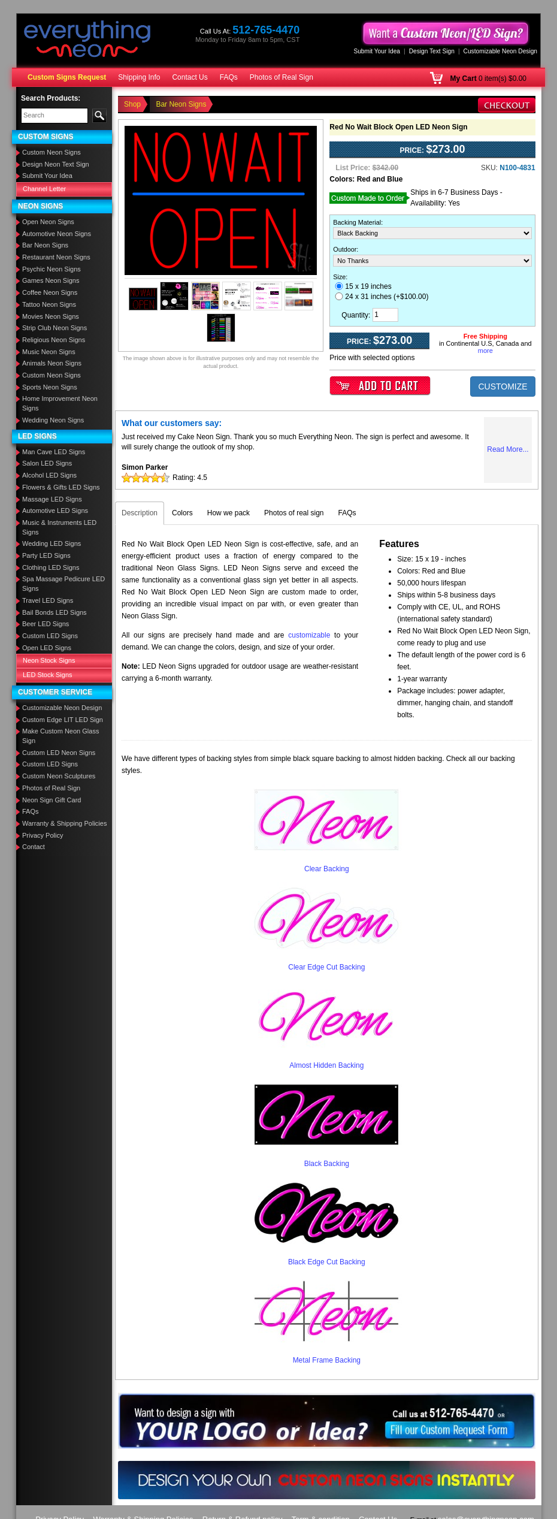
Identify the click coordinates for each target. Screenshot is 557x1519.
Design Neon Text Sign (55, 164)
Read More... (507, 449)
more (485, 350)
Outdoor (344, 249)
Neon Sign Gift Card (51, 800)
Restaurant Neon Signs (56, 257)
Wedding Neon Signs (53, 420)
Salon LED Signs (47, 463)
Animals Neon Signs (51, 363)
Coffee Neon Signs (49, 292)
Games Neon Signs (50, 280)
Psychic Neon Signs (51, 269)
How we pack (228, 513)
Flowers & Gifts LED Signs (61, 487)
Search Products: (50, 98)
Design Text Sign (432, 51)
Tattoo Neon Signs (49, 304)
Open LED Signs (46, 647)
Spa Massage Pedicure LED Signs (63, 583)
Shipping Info (139, 77)
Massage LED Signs (52, 499)
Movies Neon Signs (50, 316)
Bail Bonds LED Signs (54, 612)
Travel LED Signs (47, 600)
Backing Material (357, 222)
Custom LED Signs (50, 635)
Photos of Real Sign (281, 77)
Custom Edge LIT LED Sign (62, 719)
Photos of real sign (293, 513)
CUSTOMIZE (502, 386)
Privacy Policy (42, 835)
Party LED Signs (46, 555)
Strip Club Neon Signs (54, 327)
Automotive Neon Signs (56, 233)
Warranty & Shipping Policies (64, 823)
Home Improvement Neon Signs (60, 403)
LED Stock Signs (47, 674)
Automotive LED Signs (55, 510)
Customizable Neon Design (500, 51)
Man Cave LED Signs (53, 451)
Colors (182, 513)
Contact (33, 846)
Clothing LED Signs (50, 567)
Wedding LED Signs (51, 543)
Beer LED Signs (45, 623)
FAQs (229, 77)
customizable (309, 635)
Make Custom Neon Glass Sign (60, 735)
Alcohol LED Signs (49, 475)
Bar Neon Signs (45, 245)
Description (140, 513)
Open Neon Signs (48, 221)
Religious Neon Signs (53, 339)
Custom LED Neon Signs (58, 752)
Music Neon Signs (48, 351)
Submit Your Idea (376, 51)
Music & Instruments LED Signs (59, 527)
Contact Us (189, 77)
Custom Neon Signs (51, 152)
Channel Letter (44, 188)
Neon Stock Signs (49, 660)
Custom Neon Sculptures (58, 776)
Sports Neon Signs (49, 387)
